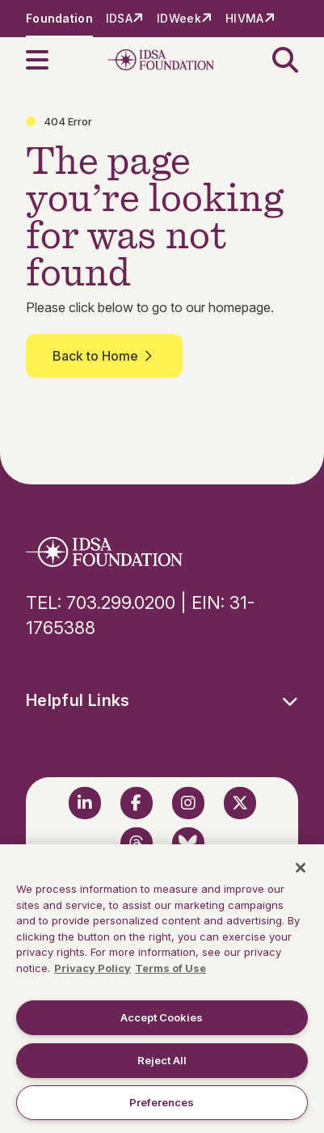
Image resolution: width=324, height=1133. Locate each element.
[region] (162, 988)
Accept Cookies (161, 1017)
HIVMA (244, 18)
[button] (47, 59)
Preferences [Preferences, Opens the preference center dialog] (161, 1102)
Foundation (59, 18)
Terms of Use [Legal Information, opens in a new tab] (170, 968)
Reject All (162, 1060)
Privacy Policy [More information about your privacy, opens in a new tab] (92, 968)
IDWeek (179, 18)
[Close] (300, 868)
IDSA (119, 18)
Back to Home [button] (104, 356)
